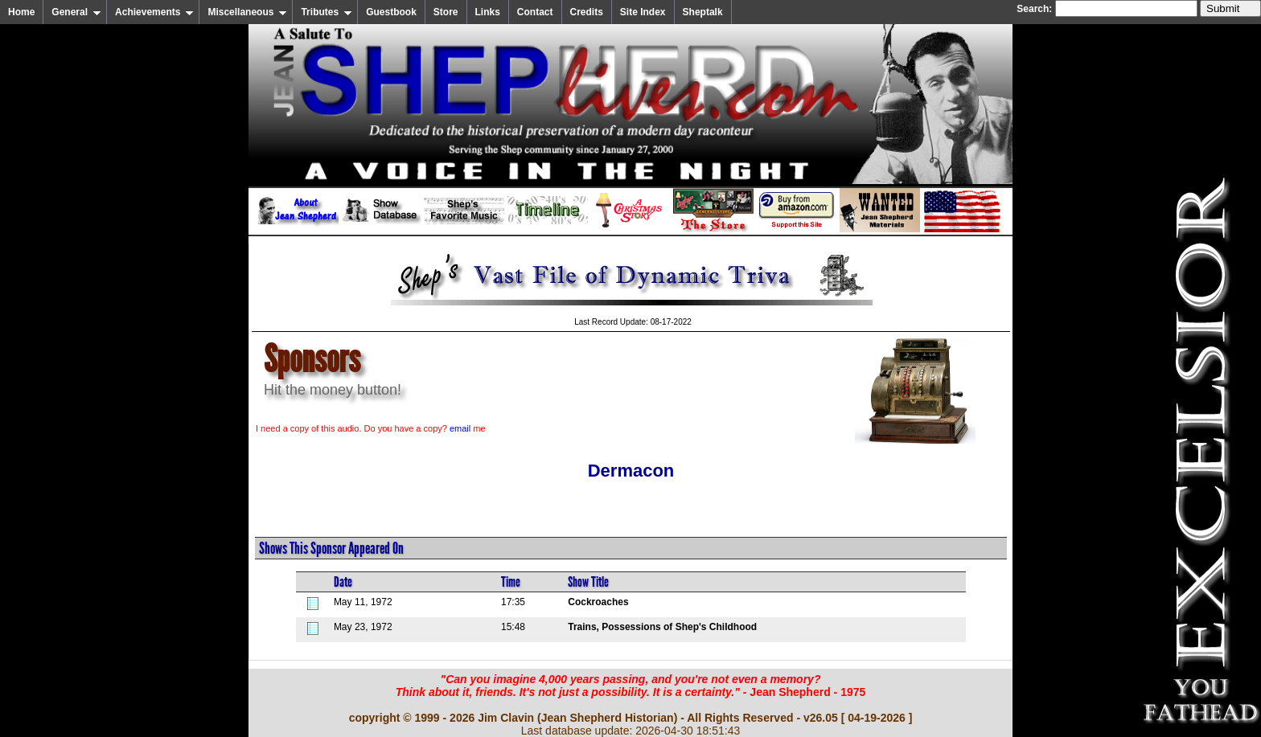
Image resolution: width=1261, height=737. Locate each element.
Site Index (643, 12)
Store (445, 12)
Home (21, 12)
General (76, 12)
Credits (586, 12)
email (460, 428)
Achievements (154, 12)
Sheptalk (703, 12)
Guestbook (391, 12)
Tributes (326, 12)
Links (487, 12)
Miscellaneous (247, 12)
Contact (535, 12)
